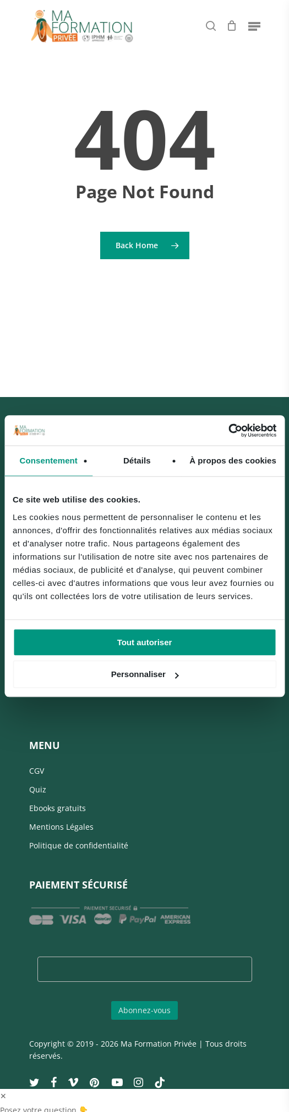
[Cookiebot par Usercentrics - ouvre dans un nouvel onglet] (228, 430)
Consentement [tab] (49, 460)
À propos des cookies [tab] (232, 460)
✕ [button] (3, 1096)
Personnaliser (145, 674)
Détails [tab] (137, 460)
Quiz (37, 789)
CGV (36, 770)
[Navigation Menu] (254, 25)
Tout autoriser (144, 642)
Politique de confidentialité (78, 845)
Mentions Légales (61, 827)
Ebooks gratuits (57, 808)
